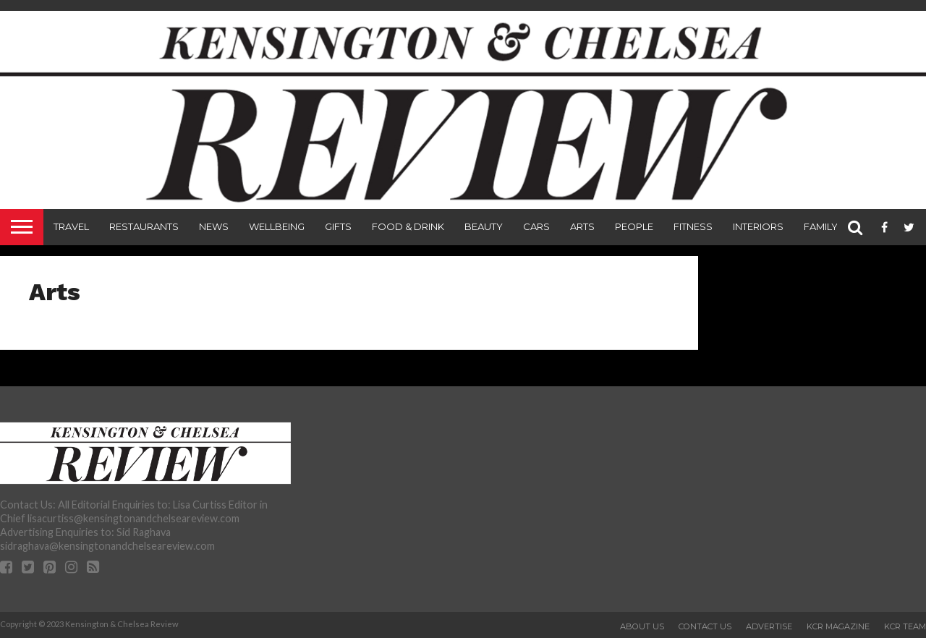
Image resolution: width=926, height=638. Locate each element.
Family (821, 226)
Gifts (338, 226)
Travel (71, 226)
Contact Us (705, 626)
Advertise (769, 626)
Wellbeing (277, 226)
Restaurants (144, 226)
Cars (536, 226)
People (634, 226)
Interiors (758, 226)
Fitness (693, 226)
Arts (582, 226)
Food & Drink (408, 226)
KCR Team (905, 626)
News (214, 226)
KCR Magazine (838, 626)
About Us (642, 626)
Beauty (483, 226)
